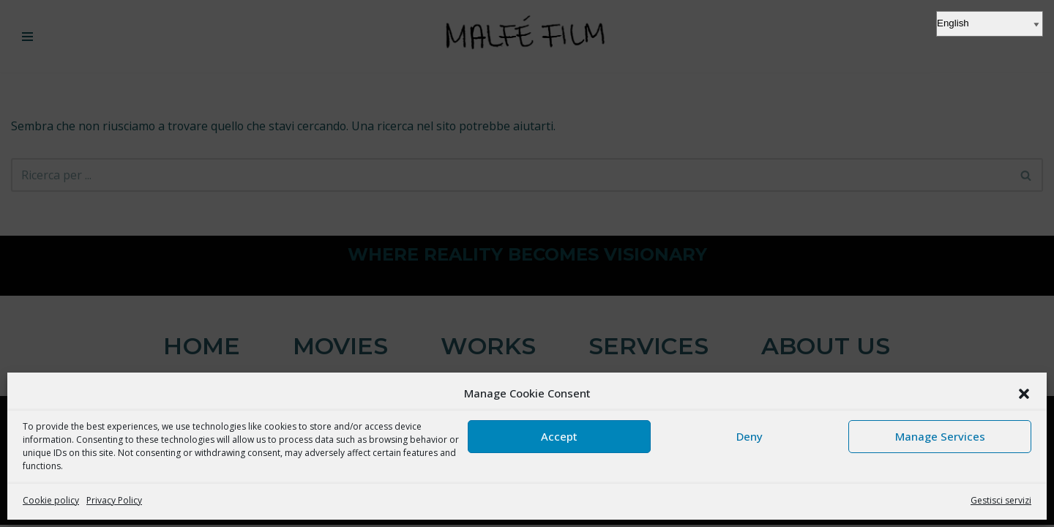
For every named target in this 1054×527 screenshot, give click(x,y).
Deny (749, 436)
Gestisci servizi (1001, 500)
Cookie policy (51, 500)
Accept (559, 436)
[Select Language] (989, 24)
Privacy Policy (114, 500)
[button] (1024, 393)
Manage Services (940, 436)
